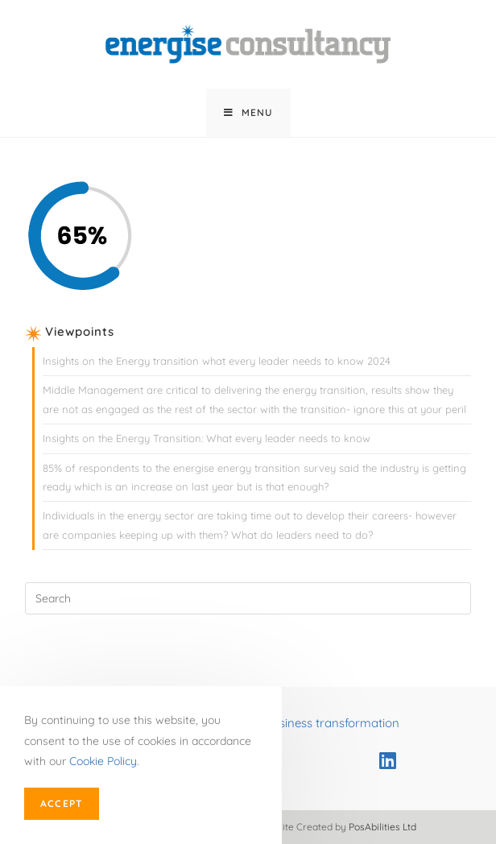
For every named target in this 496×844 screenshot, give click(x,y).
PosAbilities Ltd (382, 827)
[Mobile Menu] (248, 113)
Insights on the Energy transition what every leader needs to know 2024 (217, 360)
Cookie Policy (103, 761)
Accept (61, 803)
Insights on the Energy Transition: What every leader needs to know (206, 438)
